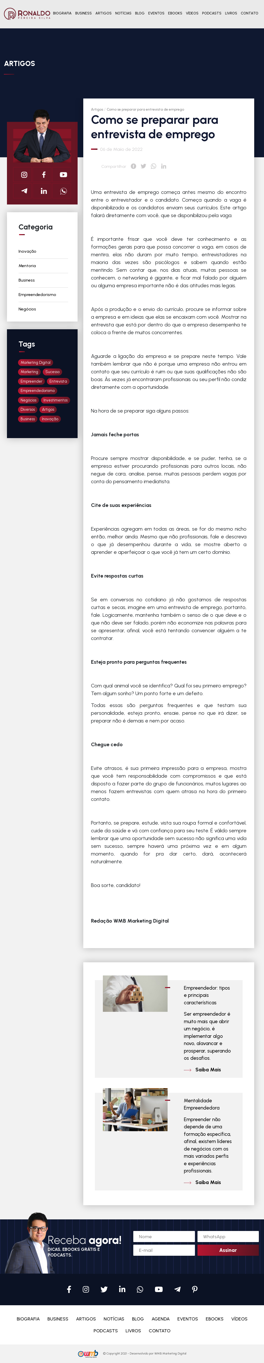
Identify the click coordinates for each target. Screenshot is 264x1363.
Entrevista (58, 381)
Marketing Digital (36, 362)
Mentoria (27, 265)
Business (27, 280)
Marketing (29, 372)
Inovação (27, 251)
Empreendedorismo (37, 294)
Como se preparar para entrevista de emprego (145, 109)
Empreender (31, 381)
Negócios (27, 309)
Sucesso (52, 372)
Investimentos (56, 400)
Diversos (28, 409)
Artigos (97, 109)
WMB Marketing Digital (170, 1353)
